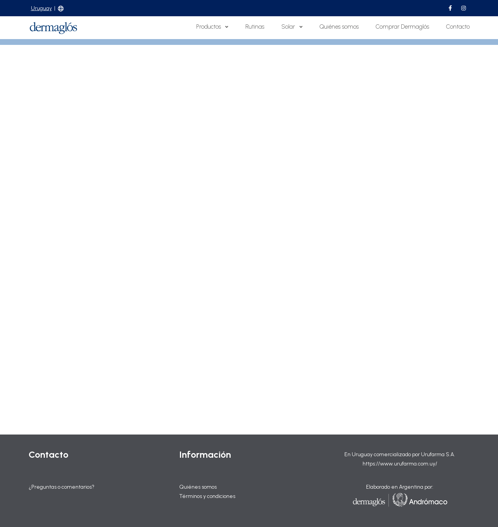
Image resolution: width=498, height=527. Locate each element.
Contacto (458, 26)
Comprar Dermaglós (402, 26)
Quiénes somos (339, 26)
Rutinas (254, 26)
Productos (212, 26)
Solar (291, 26)
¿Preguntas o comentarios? (61, 487)
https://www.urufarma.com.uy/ (400, 463)
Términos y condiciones (207, 496)
